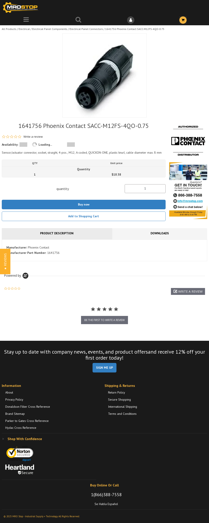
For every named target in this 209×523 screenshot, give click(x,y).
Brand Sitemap (15, 414)
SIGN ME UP (104, 368)
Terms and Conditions (122, 414)
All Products (9, 29)
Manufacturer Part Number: (26, 253)
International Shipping (122, 407)
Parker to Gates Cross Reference (27, 421)
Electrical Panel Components (49, 29)
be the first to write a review (104, 320)
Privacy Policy (14, 400)
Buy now (83, 204)
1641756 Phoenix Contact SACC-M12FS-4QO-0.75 (134, 29)
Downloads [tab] (160, 233)
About (9, 392)
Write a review (33, 137)
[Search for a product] (78, 20)
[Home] (22, 7)
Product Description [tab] (57, 233)
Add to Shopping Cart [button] (83, 216)
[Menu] (26, 20)
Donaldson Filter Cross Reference (27, 407)
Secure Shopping (119, 400)
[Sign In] (130, 20)
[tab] (104, 250)
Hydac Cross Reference (20, 428)
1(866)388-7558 (106, 495)
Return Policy (116, 392)
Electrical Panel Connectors (86, 29)
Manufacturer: (16, 247)
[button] (188, 291)
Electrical (24, 29)
